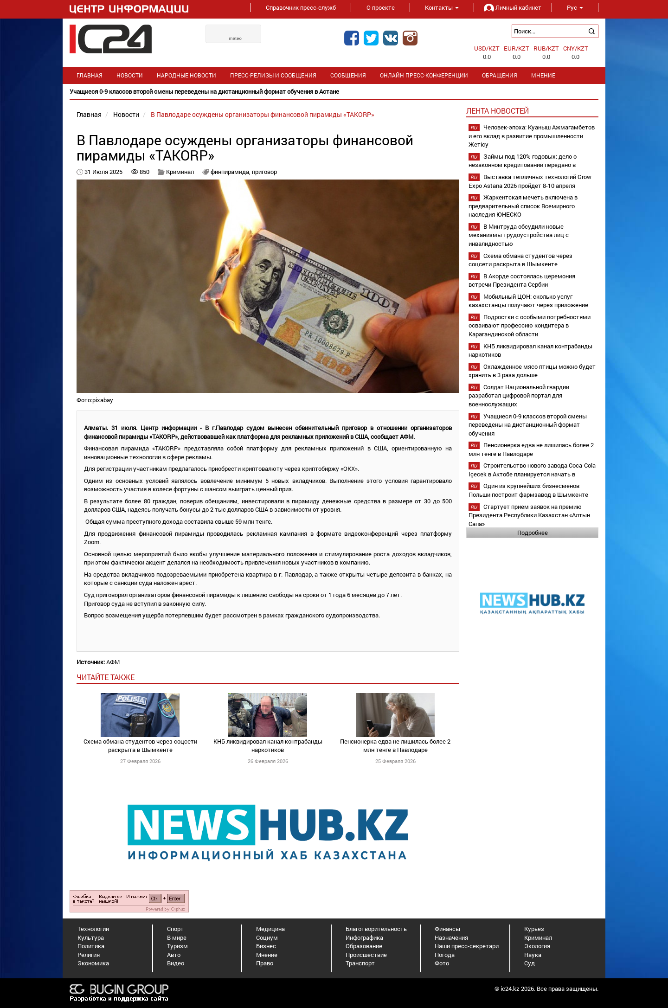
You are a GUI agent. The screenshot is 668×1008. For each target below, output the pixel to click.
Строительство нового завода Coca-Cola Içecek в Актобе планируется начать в (532, 469)
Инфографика (364, 937)
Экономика (93, 963)
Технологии (93, 929)
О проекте (380, 7)
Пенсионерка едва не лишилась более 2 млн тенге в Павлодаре (395, 745)
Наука (532, 954)
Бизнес (266, 946)
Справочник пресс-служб (301, 7)
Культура (90, 937)
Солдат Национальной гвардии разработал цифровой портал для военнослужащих (519, 395)
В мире (176, 937)
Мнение (543, 75)
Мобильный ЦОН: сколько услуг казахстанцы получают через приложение (528, 300)
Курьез (534, 929)
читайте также (106, 677)
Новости (129, 75)
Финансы (447, 929)
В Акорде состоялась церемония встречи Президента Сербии (522, 280)
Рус (575, 7)
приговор (264, 171)
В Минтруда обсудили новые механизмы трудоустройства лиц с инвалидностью (519, 235)
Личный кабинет (512, 7)
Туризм (177, 946)
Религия (88, 954)
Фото (442, 963)
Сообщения (348, 75)
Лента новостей (497, 111)
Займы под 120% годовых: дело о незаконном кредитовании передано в (523, 160)
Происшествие (366, 954)
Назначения (451, 937)
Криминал (180, 171)
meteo (235, 38)
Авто (173, 954)
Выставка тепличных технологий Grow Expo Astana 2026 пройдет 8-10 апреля (530, 181)
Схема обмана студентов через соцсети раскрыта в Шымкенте (140, 745)
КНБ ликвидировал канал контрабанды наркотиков (267, 745)
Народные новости (186, 75)
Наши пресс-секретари (467, 946)
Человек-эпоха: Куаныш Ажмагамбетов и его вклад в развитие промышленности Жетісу (532, 135)
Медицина (270, 929)
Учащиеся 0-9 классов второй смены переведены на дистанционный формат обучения (528, 424)
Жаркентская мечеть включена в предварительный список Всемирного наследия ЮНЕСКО (523, 205)
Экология (537, 946)
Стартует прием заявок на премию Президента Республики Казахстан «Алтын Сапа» (529, 515)
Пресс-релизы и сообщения (273, 75)
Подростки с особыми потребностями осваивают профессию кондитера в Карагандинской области (530, 325)
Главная (90, 75)
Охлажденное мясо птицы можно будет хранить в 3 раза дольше (532, 370)
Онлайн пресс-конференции (424, 75)
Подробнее (532, 532)
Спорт (175, 929)
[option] (334, 91)
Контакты (442, 7)
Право (264, 963)
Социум (267, 937)
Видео (175, 963)
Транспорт (360, 963)
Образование (364, 946)
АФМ (113, 662)
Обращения (499, 75)
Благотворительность (376, 929)
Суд (529, 963)
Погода (445, 954)
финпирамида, (231, 171)
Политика (90, 946)
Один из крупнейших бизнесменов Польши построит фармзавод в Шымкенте (528, 490)
